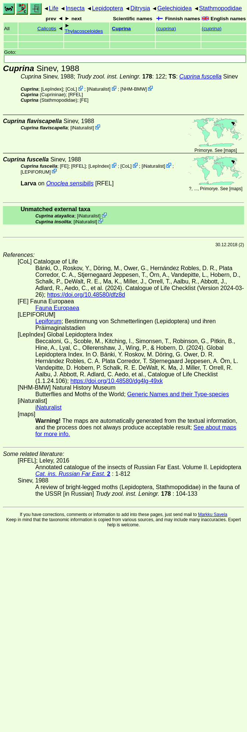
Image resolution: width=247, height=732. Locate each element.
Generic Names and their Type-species (178, 394)
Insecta (75, 8)
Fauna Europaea (57, 308)
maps (230, 150)
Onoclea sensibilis (69, 183)
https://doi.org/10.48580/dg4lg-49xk (116, 381)
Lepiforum (48, 321)
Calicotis (46, 28)
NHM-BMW (134, 89)
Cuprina (121, 28)
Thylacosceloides (83, 31)
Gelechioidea (174, 8)
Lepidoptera (107, 8)
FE (84, 100)
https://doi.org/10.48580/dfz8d (86, 295)
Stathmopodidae (220, 8)
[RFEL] (75, 94)
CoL (71, 89)
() (166, 28)
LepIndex (52, 89)
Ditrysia (140, 8)
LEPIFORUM (36, 171)
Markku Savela (212, 514)
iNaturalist (98, 89)
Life (54, 8)
